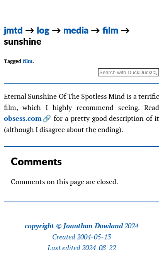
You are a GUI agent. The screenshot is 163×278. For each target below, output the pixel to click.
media (75, 30)
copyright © (43, 226)
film (110, 30)
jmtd (13, 30)
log (43, 30)
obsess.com (23, 118)
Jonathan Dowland (93, 226)
